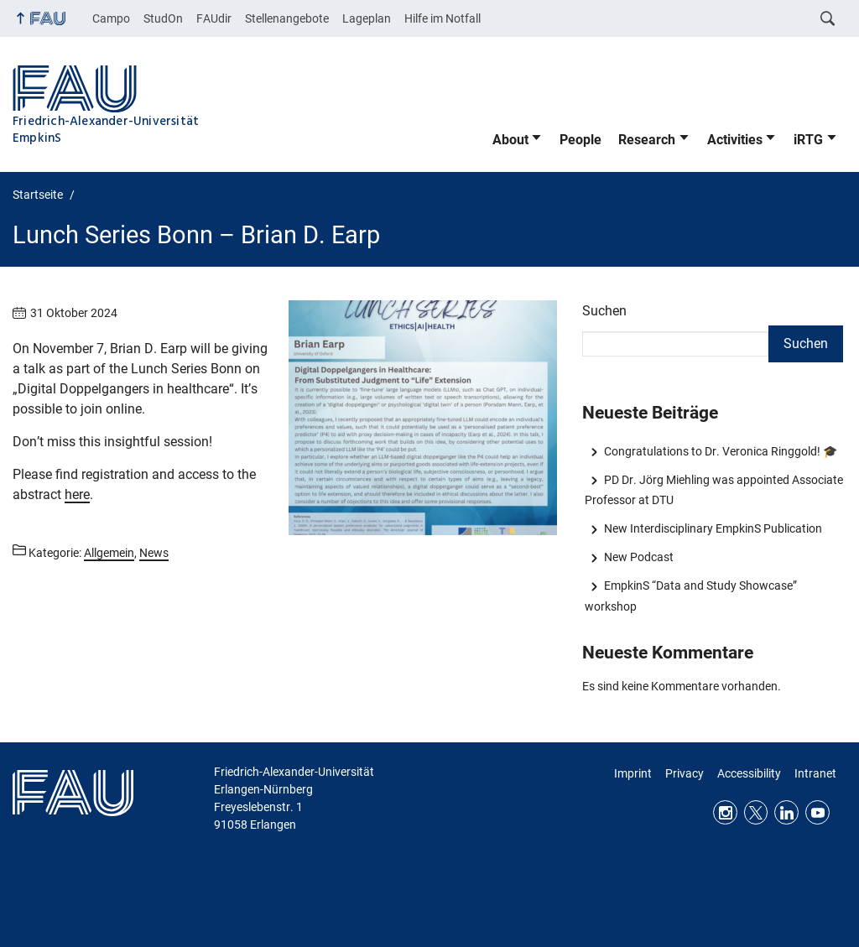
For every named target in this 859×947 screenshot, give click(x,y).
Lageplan (366, 18)
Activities (735, 140)
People (580, 140)
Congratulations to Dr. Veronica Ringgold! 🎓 (720, 451)
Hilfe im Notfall (442, 18)
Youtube (817, 812)
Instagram (725, 812)
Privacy (684, 773)
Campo (111, 18)
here (77, 494)
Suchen (604, 311)
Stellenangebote (287, 18)
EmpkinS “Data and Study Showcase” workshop (690, 595)
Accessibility (749, 773)
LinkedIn (786, 812)
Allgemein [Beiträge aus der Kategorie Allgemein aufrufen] (109, 552)
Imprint (633, 773)
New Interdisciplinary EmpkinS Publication (713, 528)
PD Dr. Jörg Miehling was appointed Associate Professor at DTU (713, 490)
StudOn (163, 18)
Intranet (815, 773)
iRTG (808, 140)
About (510, 140)
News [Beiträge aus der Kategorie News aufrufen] (154, 552)
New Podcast (639, 557)
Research (646, 140)
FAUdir (214, 18)
